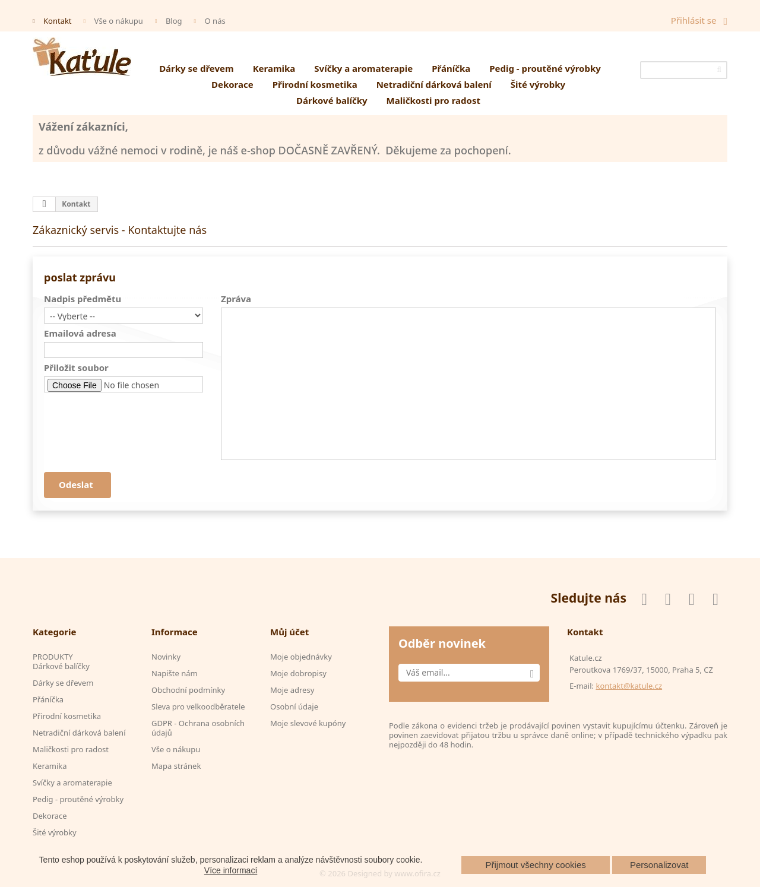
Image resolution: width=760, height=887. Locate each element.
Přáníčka (451, 68)
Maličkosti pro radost (433, 100)
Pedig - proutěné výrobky (545, 68)
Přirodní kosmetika (315, 84)
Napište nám (174, 673)
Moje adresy (292, 690)
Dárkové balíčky (332, 100)
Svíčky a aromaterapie (363, 68)
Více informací (230, 870)
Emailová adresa (80, 333)
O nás (215, 20)
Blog (174, 20)
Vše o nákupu (118, 20)
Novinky (165, 656)
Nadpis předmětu (82, 298)
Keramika (274, 68)
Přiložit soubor (76, 367)
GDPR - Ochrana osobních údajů (198, 727)
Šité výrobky (538, 84)
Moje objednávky (301, 656)
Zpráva (236, 298)
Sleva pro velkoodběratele (198, 706)
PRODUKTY (53, 656)
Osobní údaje (294, 706)
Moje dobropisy (298, 673)
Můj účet (289, 632)
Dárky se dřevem (196, 68)
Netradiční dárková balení (434, 84)
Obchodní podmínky (188, 690)
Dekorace (232, 84)
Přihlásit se (694, 20)
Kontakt (57, 20)
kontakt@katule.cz (629, 685)
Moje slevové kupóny (308, 723)
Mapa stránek (176, 766)
